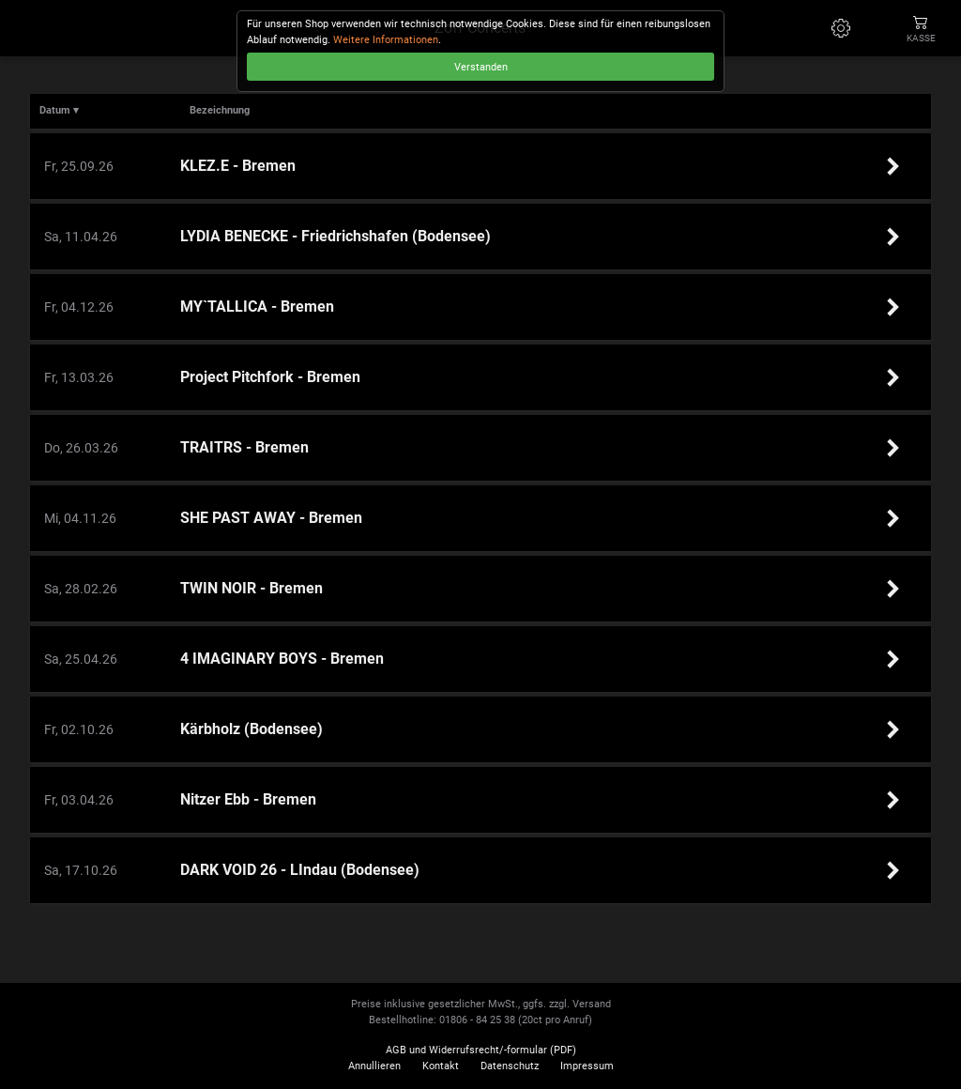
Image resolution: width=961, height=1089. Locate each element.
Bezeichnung (220, 110)
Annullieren (374, 1066)
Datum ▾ (59, 110)
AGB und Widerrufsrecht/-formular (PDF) (481, 1050)
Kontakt (440, 1066)
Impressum (587, 1066)
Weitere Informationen (385, 40)
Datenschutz (509, 1066)
